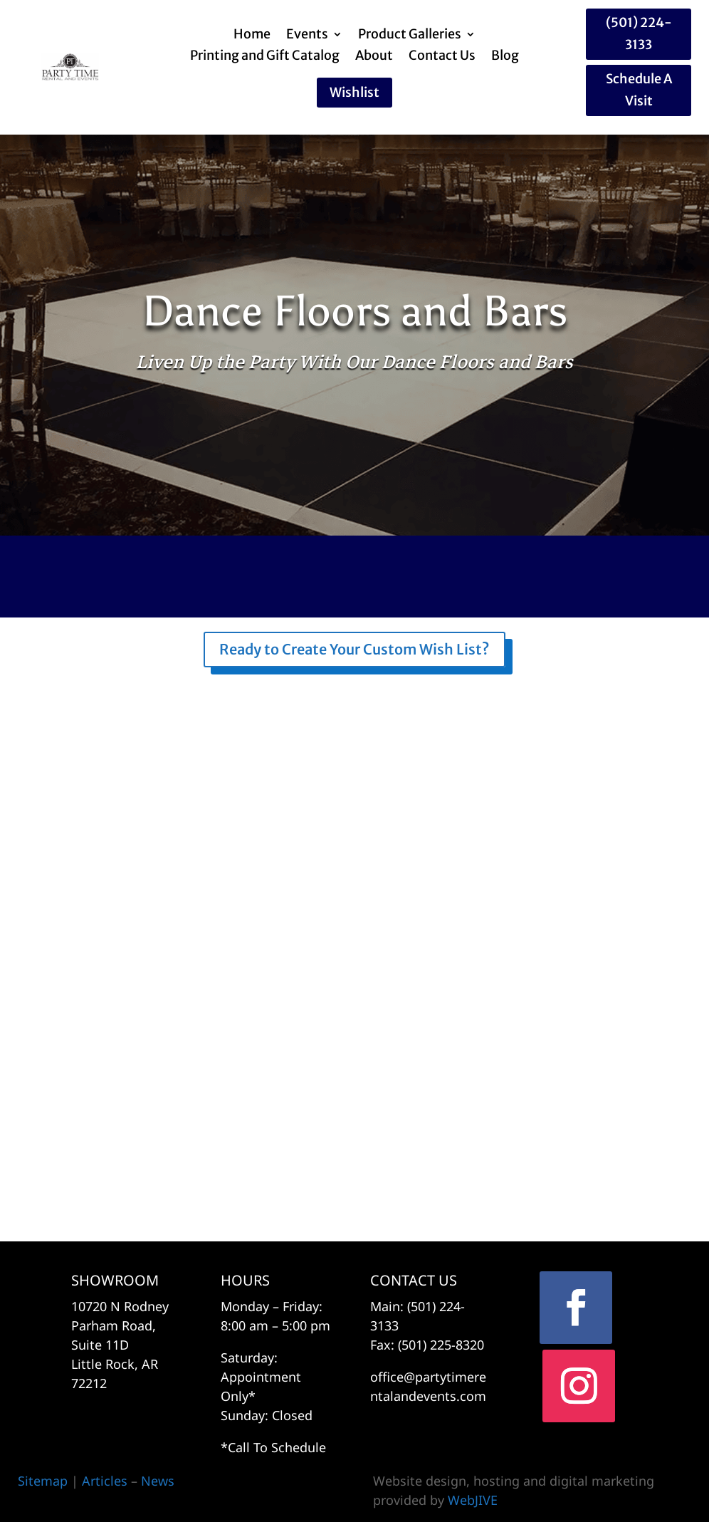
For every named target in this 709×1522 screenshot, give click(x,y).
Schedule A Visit (639, 90)
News (157, 1480)
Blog (505, 57)
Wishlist (354, 92)
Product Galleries (409, 35)
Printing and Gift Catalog (265, 57)
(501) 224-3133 (639, 33)
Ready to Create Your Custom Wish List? (354, 649)
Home (252, 35)
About (374, 57)
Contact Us (442, 57)
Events (307, 35)
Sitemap (43, 1480)
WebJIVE (473, 1499)
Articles (106, 1480)
